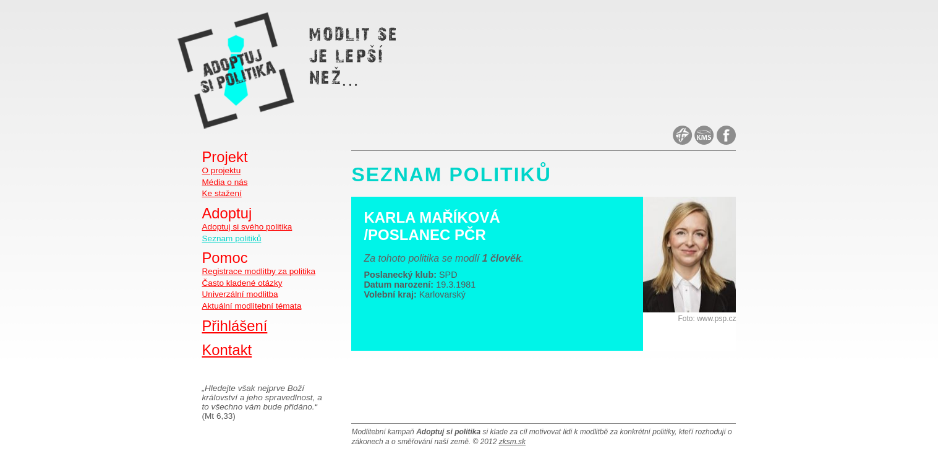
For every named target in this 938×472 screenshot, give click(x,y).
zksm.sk (512, 441)
